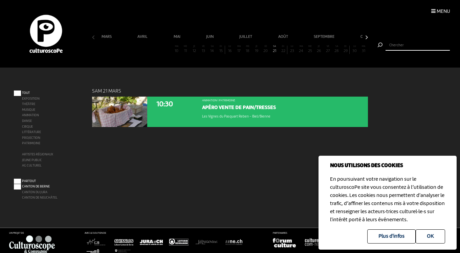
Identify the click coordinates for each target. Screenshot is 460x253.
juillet (246, 37)
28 (337, 49)
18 (248, 49)
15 (221, 49)
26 (319, 49)
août (283, 37)
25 (310, 49)
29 (345, 49)
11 (185, 49)
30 (354, 49)
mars (107, 37)
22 (283, 49)
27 (328, 49)
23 (292, 49)
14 (212, 49)
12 (194, 49)
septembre (324, 37)
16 (230, 49)
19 (257, 49)
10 (176, 49)
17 (239, 49)
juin (210, 37)
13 (203, 49)
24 (301, 49)
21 (274, 49)
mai (177, 37)
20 (265, 49)
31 (363, 49)
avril (143, 37)
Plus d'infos (391, 236)
